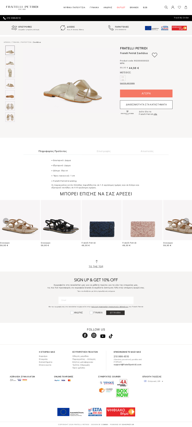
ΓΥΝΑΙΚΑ (94, 7)
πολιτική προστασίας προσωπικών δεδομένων (109, 306)
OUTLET (121, 7)
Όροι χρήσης (78, 368)
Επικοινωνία (45, 365)
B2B (145, 7)
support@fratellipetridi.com (127, 365)
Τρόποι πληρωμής (81, 365)
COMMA (105, 424)
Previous (6, 221)
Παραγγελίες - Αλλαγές (84, 359)
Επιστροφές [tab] (104, 151)
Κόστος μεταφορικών (82, 362)
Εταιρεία (43, 359)
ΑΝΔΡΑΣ (108, 7)
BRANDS (134, 7)
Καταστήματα (45, 362)
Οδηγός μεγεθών (80, 356)
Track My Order (181, 18)
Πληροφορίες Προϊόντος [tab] (52, 151)
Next (186, 221)
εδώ (155, 114)
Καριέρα (43, 356)
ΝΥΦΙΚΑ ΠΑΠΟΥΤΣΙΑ (74, 7)
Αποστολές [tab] (147, 151)
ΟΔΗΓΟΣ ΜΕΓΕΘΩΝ (127, 83)
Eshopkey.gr (128, 424)
